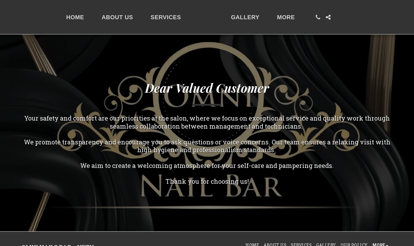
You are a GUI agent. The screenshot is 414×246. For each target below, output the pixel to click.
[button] (348, 17)
